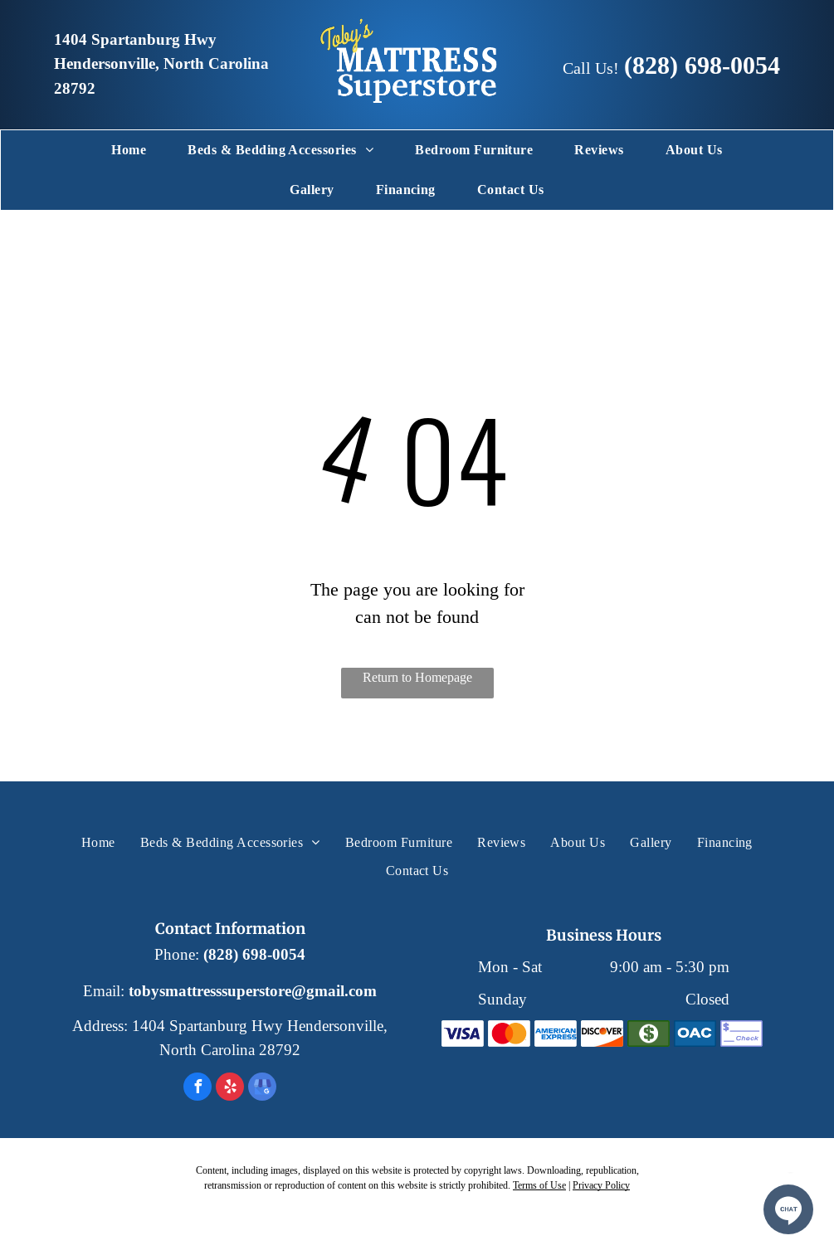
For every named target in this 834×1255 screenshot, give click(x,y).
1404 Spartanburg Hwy (135, 40)
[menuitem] (128, 150)
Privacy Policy (601, 1185)
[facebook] (197, 1089)
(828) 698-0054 (702, 65)
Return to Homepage (417, 677)
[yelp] (230, 1089)
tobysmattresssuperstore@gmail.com (253, 991)
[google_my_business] (262, 1089)
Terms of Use (539, 1185)
